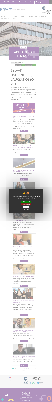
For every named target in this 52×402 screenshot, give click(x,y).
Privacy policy (26, 209)
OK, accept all (26, 201)
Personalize (26, 207)
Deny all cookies (26, 204)
